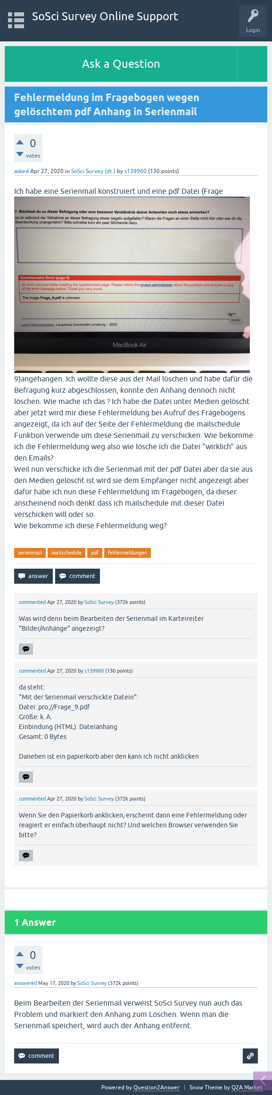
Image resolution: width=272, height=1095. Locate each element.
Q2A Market (247, 1087)
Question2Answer (156, 1087)
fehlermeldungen (127, 552)
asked (21, 171)
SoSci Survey (99, 602)
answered (25, 983)
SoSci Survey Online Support (105, 16)
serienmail (30, 552)
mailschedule (66, 552)
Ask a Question (121, 63)
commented (32, 602)
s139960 (135, 171)
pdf (95, 552)
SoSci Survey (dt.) (93, 171)
